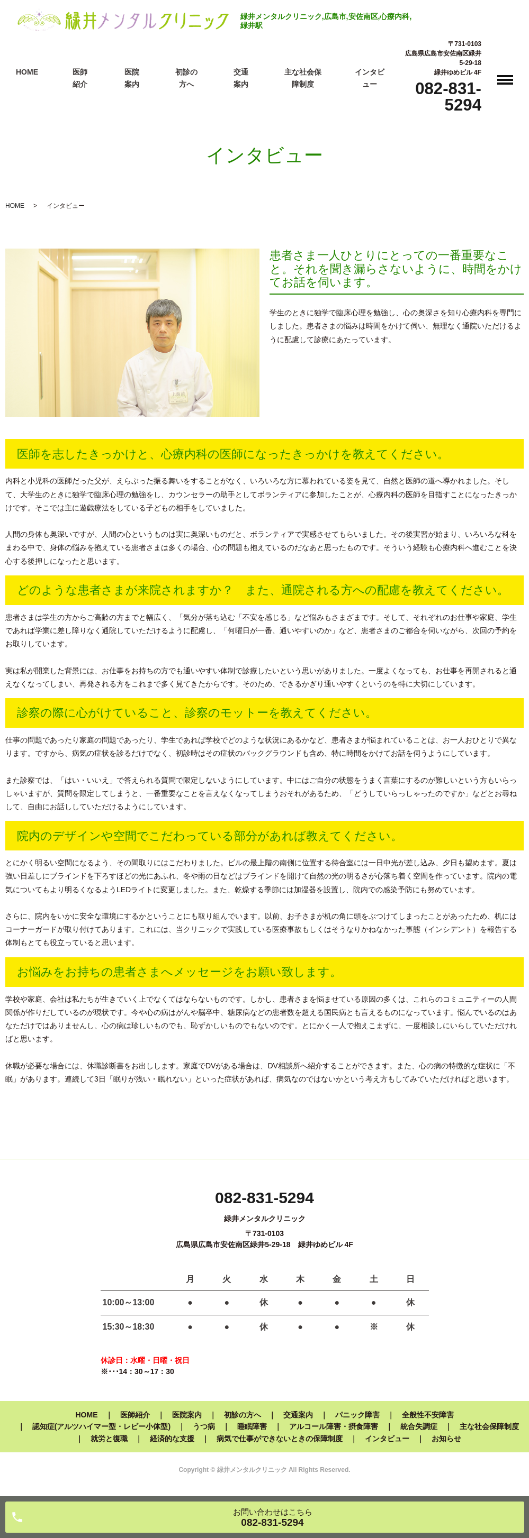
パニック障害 (357, 1415)
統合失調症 (418, 1426)
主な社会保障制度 (489, 1426)
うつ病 (204, 1426)
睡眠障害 (252, 1426)
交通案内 (298, 1415)
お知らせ (446, 1438)
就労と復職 (109, 1438)
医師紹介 (135, 1415)
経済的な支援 (172, 1438)
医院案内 (187, 1415)
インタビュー (387, 1438)
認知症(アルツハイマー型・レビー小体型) (101, 1426)
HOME (27, 72)
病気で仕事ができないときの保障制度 (280, 1438)
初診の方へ (242, 1415)
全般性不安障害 (428, 1415)
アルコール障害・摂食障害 (333, 1426)
